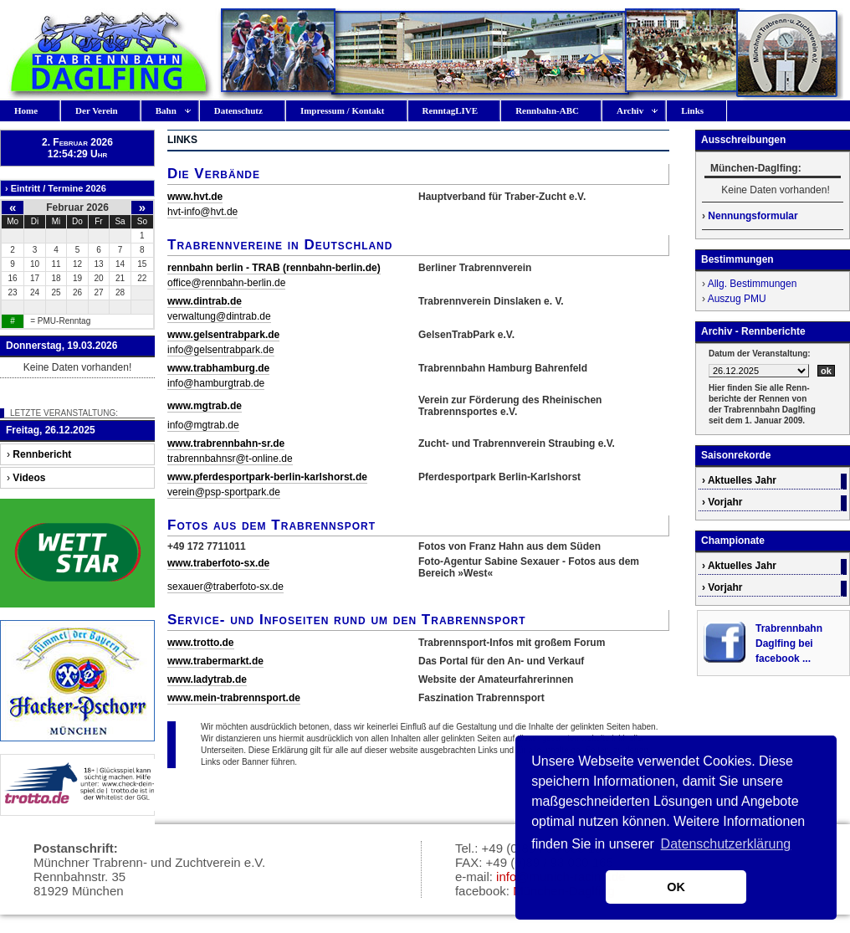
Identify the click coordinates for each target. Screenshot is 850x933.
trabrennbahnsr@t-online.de (230, 458)
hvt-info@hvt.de (202, 212)
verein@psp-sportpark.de (223, 492)
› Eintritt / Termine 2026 (55, 188)
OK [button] (676, 887)
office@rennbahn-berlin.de (226, 283)
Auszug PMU (737, 299)
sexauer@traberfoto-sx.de (225, 586)
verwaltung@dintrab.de (219, 316)
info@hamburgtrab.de (215, 383)
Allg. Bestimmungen (752, 284)
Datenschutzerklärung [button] (726, 844)
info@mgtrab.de (203, 425)
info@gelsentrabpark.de (220, 350)
